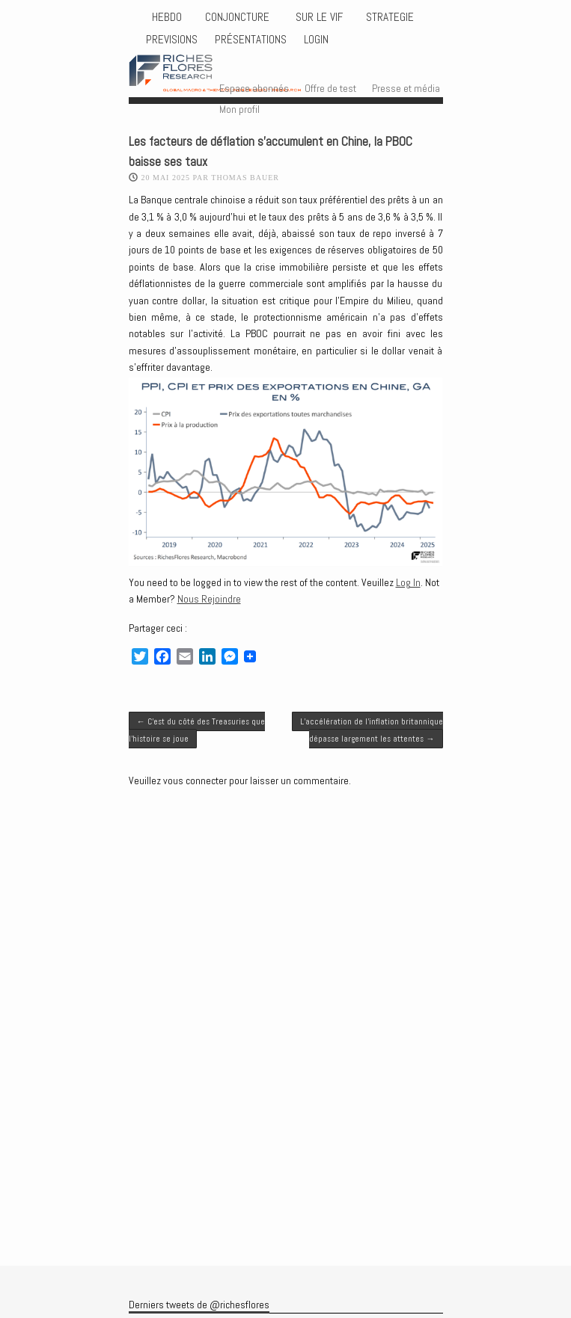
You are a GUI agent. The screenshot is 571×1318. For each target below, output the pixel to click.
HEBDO (167, 17)
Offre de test (330, 88)
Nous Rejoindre (209, 599)
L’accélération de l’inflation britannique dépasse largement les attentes (371, 729)
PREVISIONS (172, 39)
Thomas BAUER (245, 177)
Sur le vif (318, 17)
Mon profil (239, 109)
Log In (408, 582)
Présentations (251, 39)
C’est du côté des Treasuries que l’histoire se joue (197, 729)
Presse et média (406, 88)
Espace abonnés (254, 88)
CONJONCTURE (238, 17)
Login (316, 39)
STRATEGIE (388, 17)
